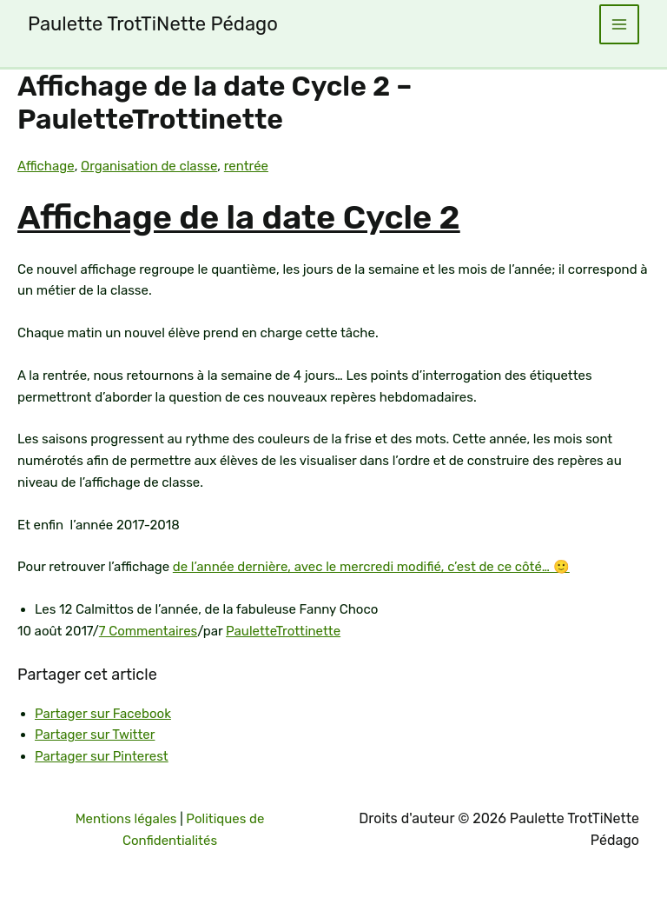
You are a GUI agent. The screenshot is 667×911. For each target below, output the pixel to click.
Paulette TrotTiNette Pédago (153, 24)
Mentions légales (126, 819)
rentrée (246, 166)
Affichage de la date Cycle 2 (238, 217)
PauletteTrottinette (283, 631)
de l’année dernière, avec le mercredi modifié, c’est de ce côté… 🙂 (371, 567)
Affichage (46, 166)
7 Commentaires (148, 631)
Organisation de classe (149, 166)
